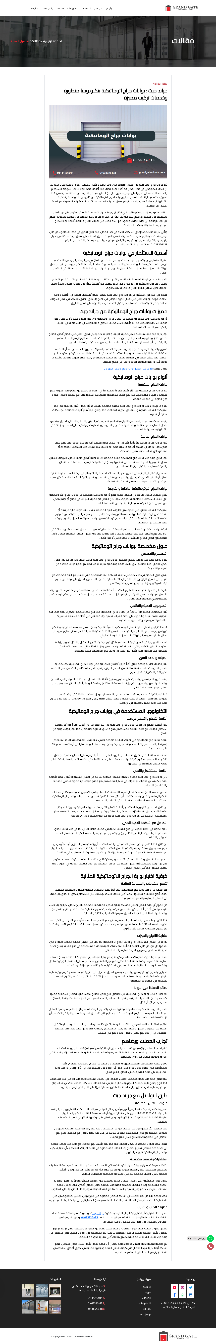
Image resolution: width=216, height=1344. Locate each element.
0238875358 (96, 1308)
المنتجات (146, 1297)
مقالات (35, 41)
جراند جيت (98, 1213)
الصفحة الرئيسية (52, 41)
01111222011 (96, 1297)
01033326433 (89, 1217)
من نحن (147, 1292)
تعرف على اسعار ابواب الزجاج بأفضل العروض (128, 368)
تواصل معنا (145, 1314)
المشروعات (145, 1303)
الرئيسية (147, 1286)
